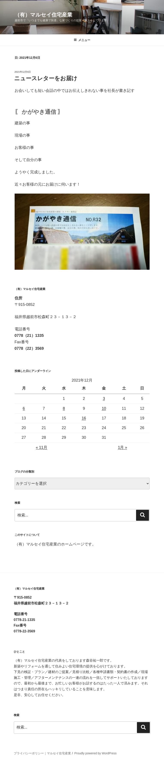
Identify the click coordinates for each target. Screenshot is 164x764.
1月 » (122, 447)
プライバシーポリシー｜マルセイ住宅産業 (42, 753)
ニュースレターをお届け (45, 78)
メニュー (82, 40)
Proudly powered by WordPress (95, 753)
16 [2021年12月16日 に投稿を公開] (84, 418)
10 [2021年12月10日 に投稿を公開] (104, 408)
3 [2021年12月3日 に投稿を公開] (104, 398)
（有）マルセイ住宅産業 (43, 15)
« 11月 (41, 447)
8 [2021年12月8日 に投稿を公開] (64, 408)
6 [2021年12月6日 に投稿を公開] (24, 408)
